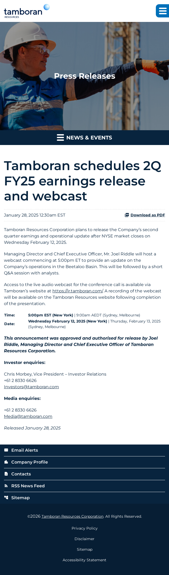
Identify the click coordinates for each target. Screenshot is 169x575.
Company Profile (26, 462)
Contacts (17, 473)
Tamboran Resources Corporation (72, 516)
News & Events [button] (84, 137)
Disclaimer (84, 539)
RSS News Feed (24, 485)
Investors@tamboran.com (31, 386)
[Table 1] (84, 321)
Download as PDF (145, 215)
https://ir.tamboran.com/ (77, 290)
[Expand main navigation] (162, 10)
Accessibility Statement (84, 560)
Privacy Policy (85, 528)
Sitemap (17, 497)
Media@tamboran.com (28, 416)
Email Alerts (21, 450)
